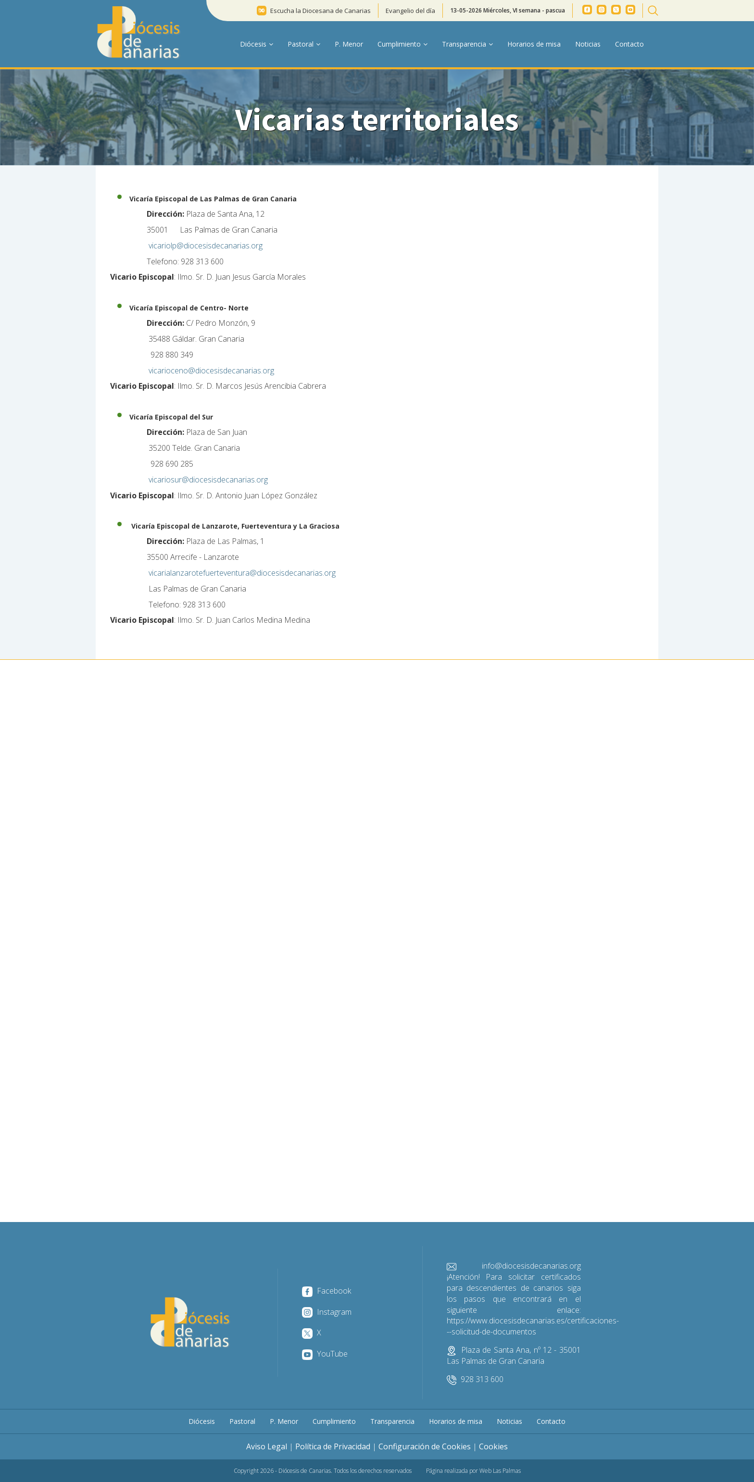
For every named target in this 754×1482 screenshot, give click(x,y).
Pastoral (242, 1421)
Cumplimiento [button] (402, 44)
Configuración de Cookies (424, 1446)
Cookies (493, 1446)
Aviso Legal (266, 1446)
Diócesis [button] (256, 44)
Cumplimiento (334, 1421)
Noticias (588, 44)
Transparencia (392, 1421)
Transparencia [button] (467, 44)
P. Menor (349, 44)
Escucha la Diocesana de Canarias (320, 10)
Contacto (629, 44)
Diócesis (201, 1421)
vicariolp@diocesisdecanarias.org (206, 245)
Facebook (326, 1290)
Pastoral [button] (304, 44)
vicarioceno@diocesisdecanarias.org (212, 370)
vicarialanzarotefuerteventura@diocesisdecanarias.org (243, 573)
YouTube (325, 1353)
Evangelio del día (410, 10)
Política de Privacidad (332, 1446)
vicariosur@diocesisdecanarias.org (208, 479)
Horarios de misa (534, 44)
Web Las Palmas (500, 1471)
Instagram (327, 1312)
